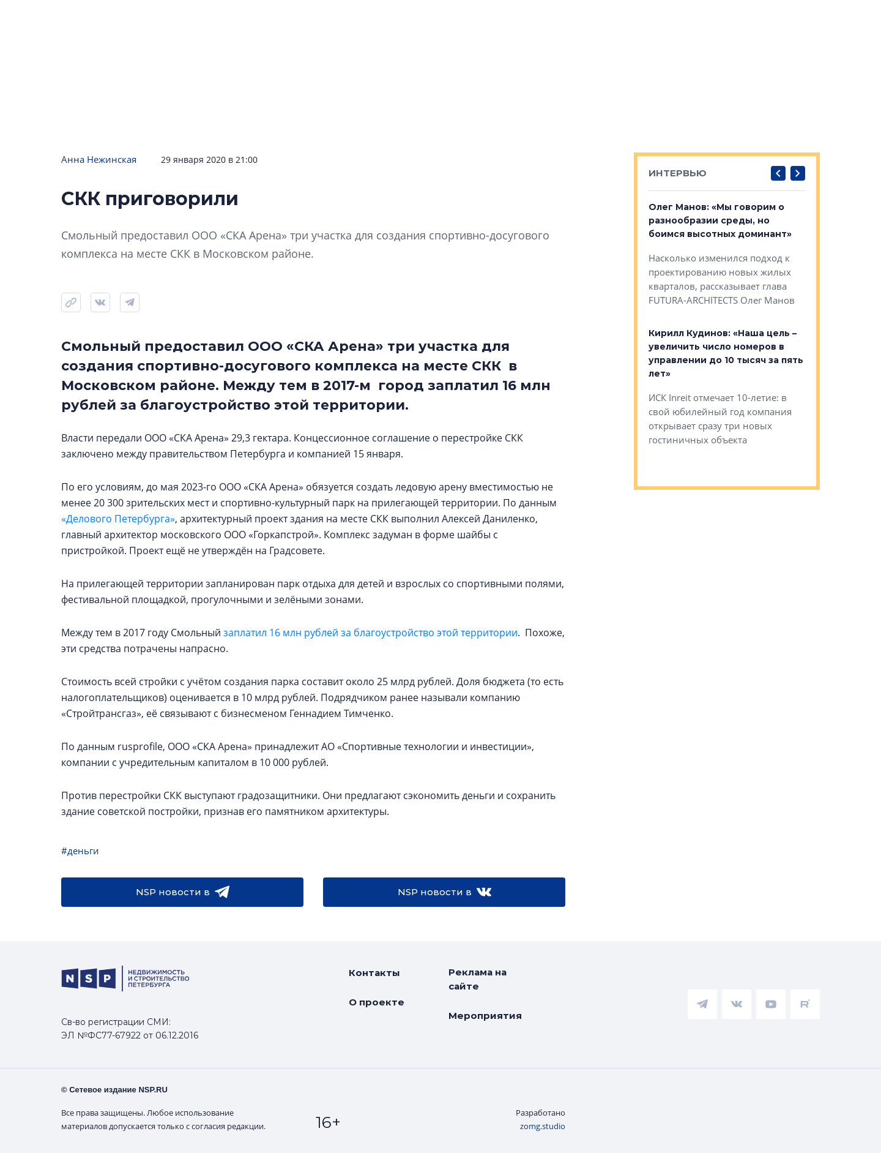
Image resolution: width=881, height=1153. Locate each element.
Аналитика (309, 19)
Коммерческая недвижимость (556, 19)
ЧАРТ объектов (132, 19)
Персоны (774, 19)
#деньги (80, 850)
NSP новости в (182, 892)
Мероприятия (485, 1015)
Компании (693, 19)
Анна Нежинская (98, 159)
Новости (37, 19)
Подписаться (192, 56)
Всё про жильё (406, 19)
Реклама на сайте (477, 979)
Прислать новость (312, 56)
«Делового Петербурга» (118, 518)
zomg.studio (542, 1126)
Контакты (374, 972)
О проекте (376, 1002)
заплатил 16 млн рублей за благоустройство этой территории (370, 632)
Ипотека (226, 19)
